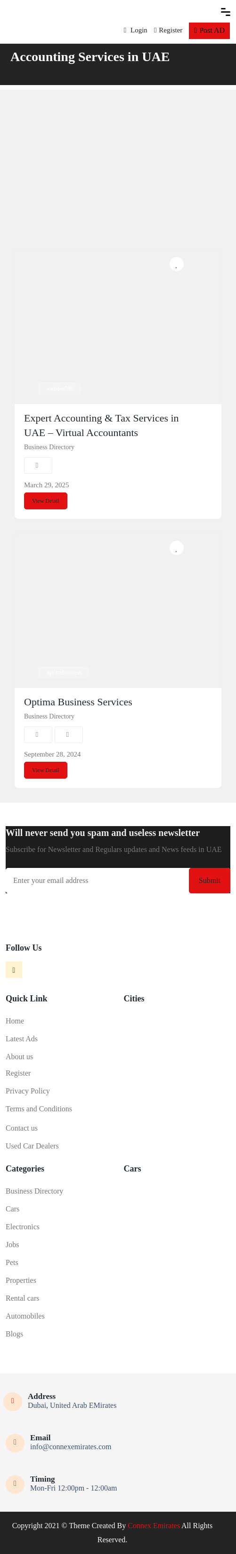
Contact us (22, 1128)
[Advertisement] (118, 155)
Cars (12, 1209)
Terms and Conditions (39, 1109)
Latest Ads (22, 1039)
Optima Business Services (78, 702)
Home (15, 1021)
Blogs (14, 1334)
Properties (21, 1280)
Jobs (12, 1245)
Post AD (209, 30)
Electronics (23, 1227)
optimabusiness (64, 672)
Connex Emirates (154, 1526)
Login (135, 30)
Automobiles (25, 1316)
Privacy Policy (28, 1091)
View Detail (45, 501)
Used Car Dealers (32, 1146)
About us (19, 1057)
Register (168, 30)
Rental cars (23, 1298)
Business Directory (49, 447)
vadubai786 (60, 388)
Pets (12, 1262)
